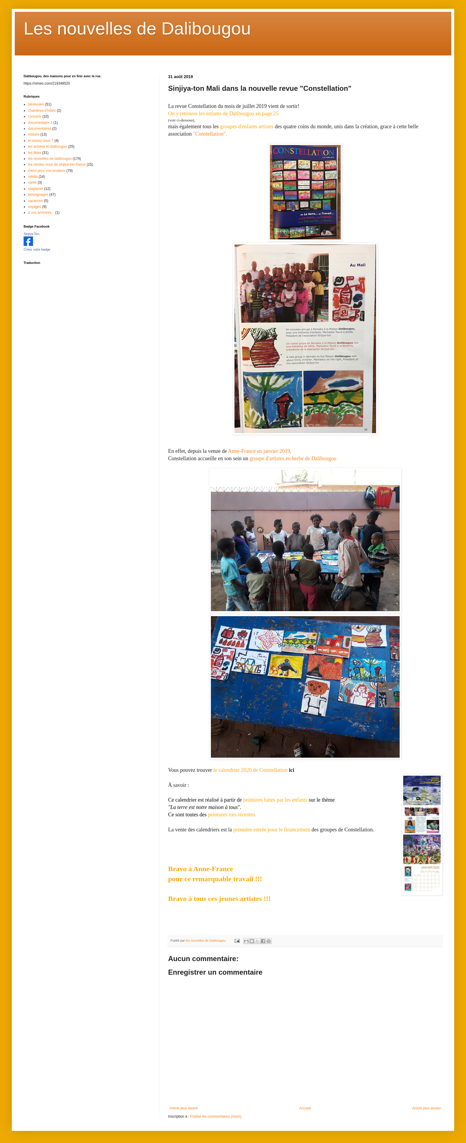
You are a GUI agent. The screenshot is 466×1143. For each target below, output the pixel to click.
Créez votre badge (37, 249)
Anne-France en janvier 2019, (259, 451)
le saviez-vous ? (40, 141)
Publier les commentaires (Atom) (216, 1116)
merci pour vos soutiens (46, 171)
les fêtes (34, 153)
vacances (35, 201)
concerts (34, 116)
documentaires (39, 128)
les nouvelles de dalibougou (50, 159)
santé (32, 182)
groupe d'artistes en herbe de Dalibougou (293, 458)
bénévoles (36, 104)
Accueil (305, 1108)
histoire (34, 134)
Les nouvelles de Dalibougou (137, 28)
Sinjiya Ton (31, 234)
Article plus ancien (426, 1108)
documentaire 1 (40, 123)
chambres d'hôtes (42, 110)
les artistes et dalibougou (47, 146)
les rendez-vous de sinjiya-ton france (57, 164)
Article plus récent (184, 1108)
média (33, 177)
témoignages (38, 195)
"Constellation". (210, 134)
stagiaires (35, 189)
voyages (34, 207)
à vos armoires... (41, 212)
